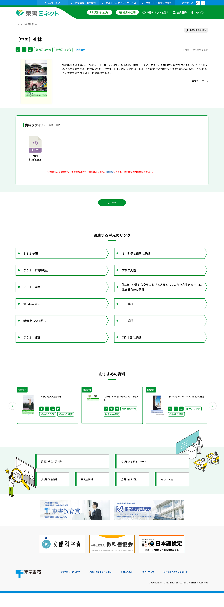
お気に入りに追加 (195, 31)
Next (213, 425)
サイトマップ (161, 586)
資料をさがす (99, 12)
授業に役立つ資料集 (55, 481)
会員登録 (180, 12)
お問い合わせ (137, 586)
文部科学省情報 (52, 499)
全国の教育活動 (132, 499)
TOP (18, 24)
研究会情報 (90, 499)
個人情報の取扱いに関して (193, 586)
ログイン (197, 12)
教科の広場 (127, 12)
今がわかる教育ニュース (138, 481)
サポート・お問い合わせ (157, 2)
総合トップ (52, 2)
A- (197, 2)
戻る (112, 206)
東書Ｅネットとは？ (155, 12)
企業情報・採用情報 (83, 2)
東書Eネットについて (73, 586)
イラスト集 (170, 499)
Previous (11, 425)
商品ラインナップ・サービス (119, 2)
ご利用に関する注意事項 (107, 586)
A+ (203, 2)
